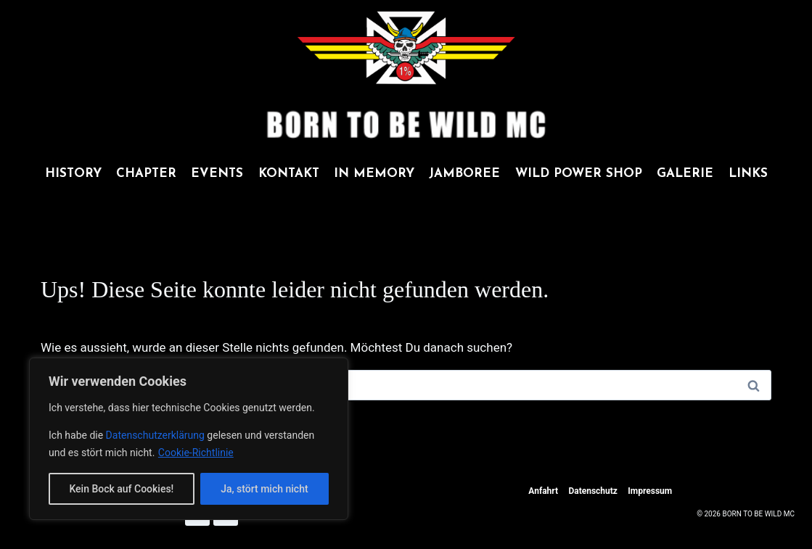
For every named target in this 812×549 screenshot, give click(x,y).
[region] (188, 439)
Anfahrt (543, 491)
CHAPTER (146, 174)
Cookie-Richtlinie (196, 452)
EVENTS (217, 174)
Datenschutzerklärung (157, 435)
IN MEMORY (374, 174)
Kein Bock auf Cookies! (121, 489)
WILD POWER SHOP (578, 174)
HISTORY (73, 174)
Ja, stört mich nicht (264, 489)
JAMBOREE (464, 174)
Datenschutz (593, 491)
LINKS (748, 174)
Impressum (650, 491)
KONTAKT (288, 174)
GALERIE (685, 174)
